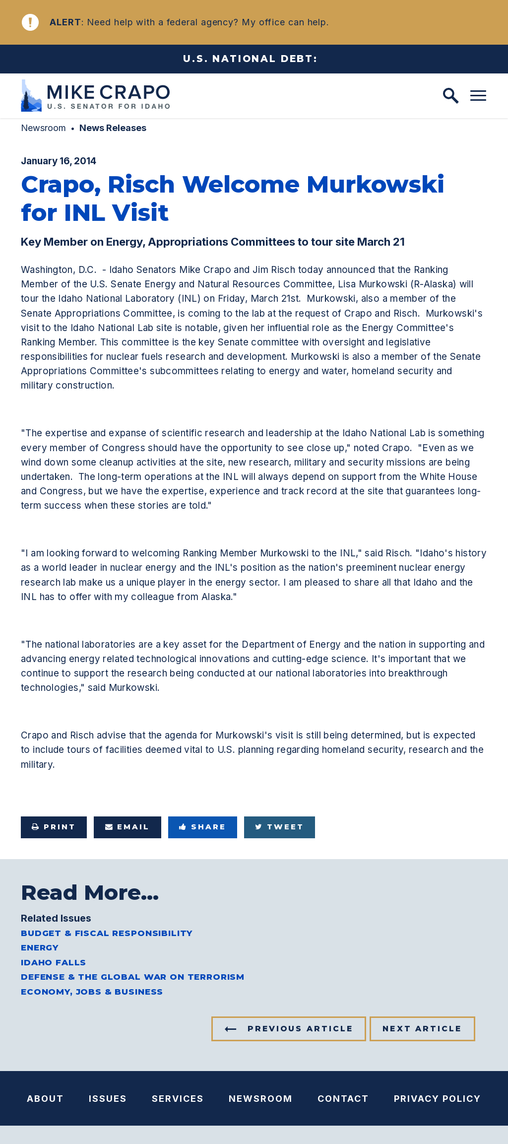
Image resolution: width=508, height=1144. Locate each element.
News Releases (112, 128)
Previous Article (300, 1028)
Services (178, 1098)
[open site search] (451, 95)
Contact (343, 1098)
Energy (40, 947)
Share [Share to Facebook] (202, 826)
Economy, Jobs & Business (92, 992)
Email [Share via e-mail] (127, 826)
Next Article (422, 1028)
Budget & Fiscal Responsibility (106, 933)
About (45, 1098)
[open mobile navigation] (478, 95)
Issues (108, 1098)
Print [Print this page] (54, 826)
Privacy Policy (437, 1098)
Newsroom (43, 128)
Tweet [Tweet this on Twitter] (279, 826)
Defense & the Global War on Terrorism (133, 977)
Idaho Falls (53, 962)
